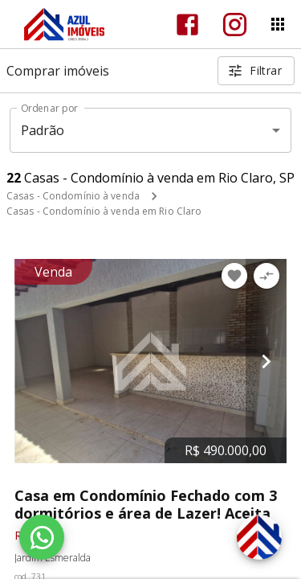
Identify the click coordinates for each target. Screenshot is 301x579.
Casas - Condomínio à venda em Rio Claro (103, 211)
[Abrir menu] (277, 24)
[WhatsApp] (41, 537)
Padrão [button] (43, 130)
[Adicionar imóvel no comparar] (266, 276)
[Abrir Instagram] (235, 24)
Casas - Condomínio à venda (73, 196)
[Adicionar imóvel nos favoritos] (234, 276)
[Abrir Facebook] (187, 24)
